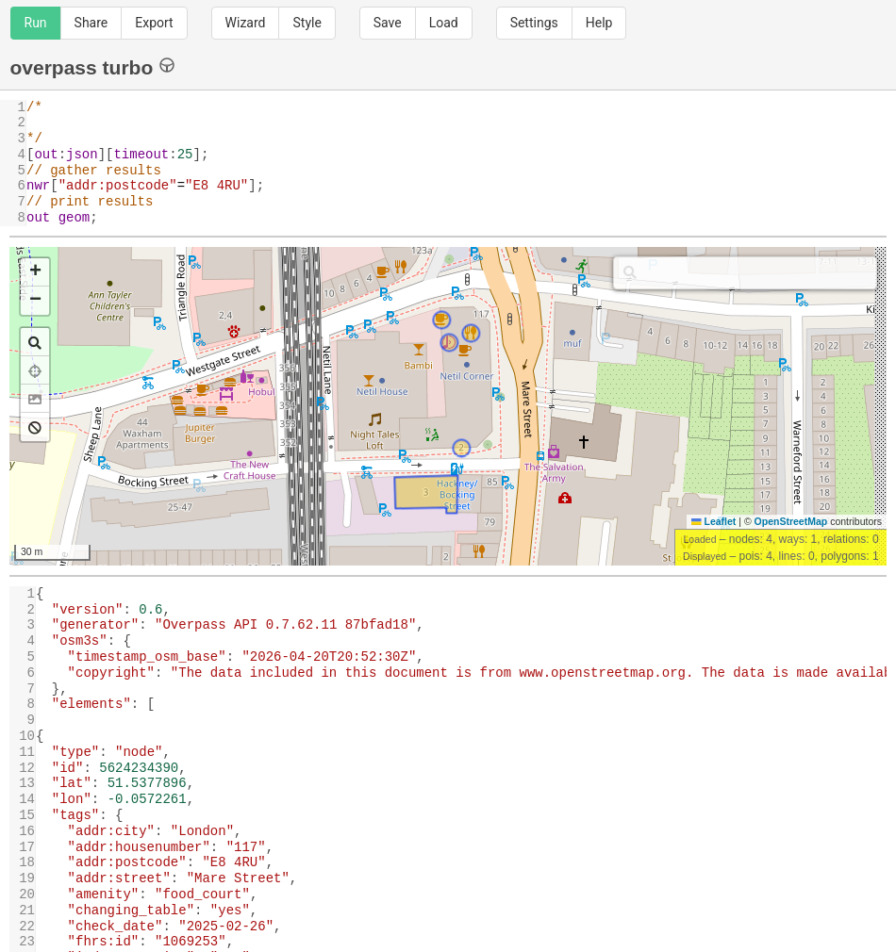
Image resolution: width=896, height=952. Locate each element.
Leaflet (713, 521)
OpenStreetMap (791, 521)
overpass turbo (92, 66)
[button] (35, 272)
